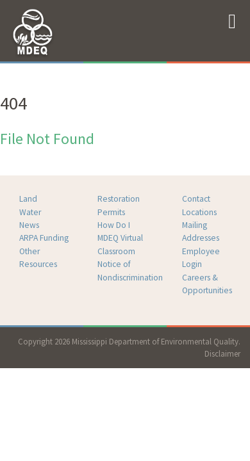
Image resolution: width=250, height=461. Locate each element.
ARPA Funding (44, 237)
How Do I (113, 225)
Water (30, 212)
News (29, 225)
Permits (111, 212)
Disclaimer (222, 353)
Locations (199, 212)
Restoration (118, 198)
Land (28, 198)
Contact (196, 198)
